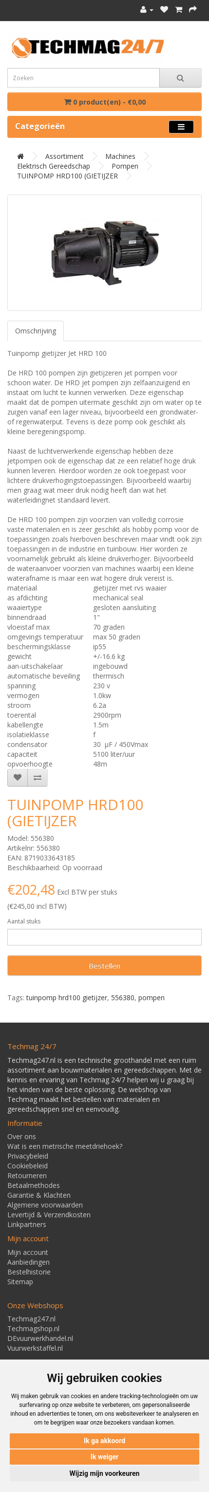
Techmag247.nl (31, 1318)
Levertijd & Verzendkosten (49, 1214)
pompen (151, 997)
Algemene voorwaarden (45, 1204)
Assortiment (64, 156)
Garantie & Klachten (39, 1195)
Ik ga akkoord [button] (104, 1441)
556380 (122, 997)
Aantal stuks (23, 921)
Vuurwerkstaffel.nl (35, 1348)
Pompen (125, 166)
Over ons (21, 1136)
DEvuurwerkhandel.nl (40, 1338)
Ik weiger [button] (104, 1457)
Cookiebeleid (27, 1165)
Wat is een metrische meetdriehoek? (64, 1146)
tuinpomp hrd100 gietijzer (66, 997)
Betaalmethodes (33, 1185)
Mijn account (27, 1252)
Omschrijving (35, 330)
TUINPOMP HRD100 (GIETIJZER (67, 175)
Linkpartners (26, 1224)
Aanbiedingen (28, 1262)
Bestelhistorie (29, 1271)
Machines (120, 156)
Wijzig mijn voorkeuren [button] (105, 1473)
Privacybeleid (27, 1156)
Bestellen (104, 965)
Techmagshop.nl (33, 1328)
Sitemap (20, 1281)
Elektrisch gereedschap (53, 166)
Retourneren (27, 1175)
